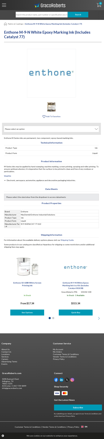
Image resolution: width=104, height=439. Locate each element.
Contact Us (6, 352)
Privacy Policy (58, 359)
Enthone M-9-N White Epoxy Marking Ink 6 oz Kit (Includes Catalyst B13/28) (75, 285)
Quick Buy (75, 312)
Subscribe (78, 407)
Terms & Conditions (91, 414)
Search (78, 14)
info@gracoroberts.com (12, 388)
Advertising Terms (9, 361)
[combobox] (84, 426)
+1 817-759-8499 (18, 386)
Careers (4, 359)
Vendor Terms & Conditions (65, 356)
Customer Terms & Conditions (66, 354)
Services (5, 356)
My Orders (57, 352)
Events (4, 364)
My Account (58, 349)
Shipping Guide (67, 240)
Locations (5, 354)
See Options (27, 312)
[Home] (5, 24)
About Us (5, 349)
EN (84, 426)
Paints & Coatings (15, 24)
